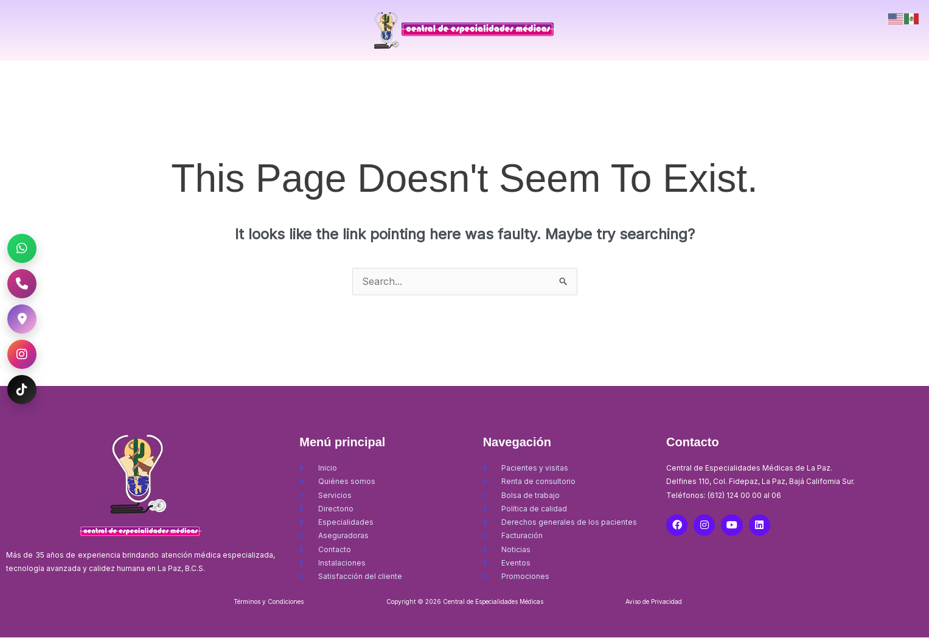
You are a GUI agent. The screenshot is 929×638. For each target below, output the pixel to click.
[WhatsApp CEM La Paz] (22, 248)
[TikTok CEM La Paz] (22, 389)
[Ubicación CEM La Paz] (22, 319)
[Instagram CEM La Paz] (22, 354)
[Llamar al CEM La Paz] (22, 283)
